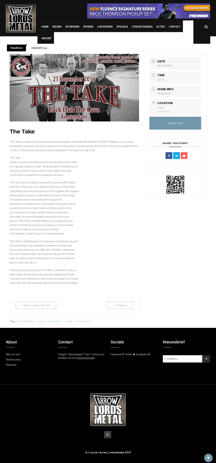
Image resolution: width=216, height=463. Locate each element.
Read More (164, 93)
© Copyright (108, 452)
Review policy (13, 359)
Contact (174, 26)
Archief (46, 38)
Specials (122, 26)
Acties (160, 26)
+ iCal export (120, 305)
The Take (83, 321)
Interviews (72, 26)
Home (45, 26)
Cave (41, 321)
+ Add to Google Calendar (36, 305)
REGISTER (175, 123)
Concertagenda (142, 26)
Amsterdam (25, 321)
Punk (69, 321)
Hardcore (55, 321)
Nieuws (56, 26)
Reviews (88, 26)
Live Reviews (105, 26)
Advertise (11, 364)
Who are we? (13, 354)
